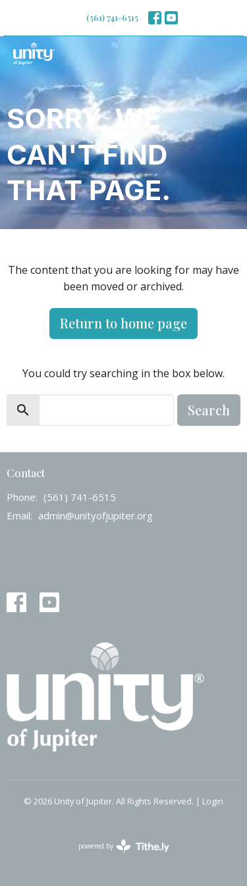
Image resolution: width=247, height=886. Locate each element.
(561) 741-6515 (112, 17)
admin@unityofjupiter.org (95, 515)
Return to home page (123, 323)
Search (209, 410)
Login (212, 801)
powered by (123, 846)
